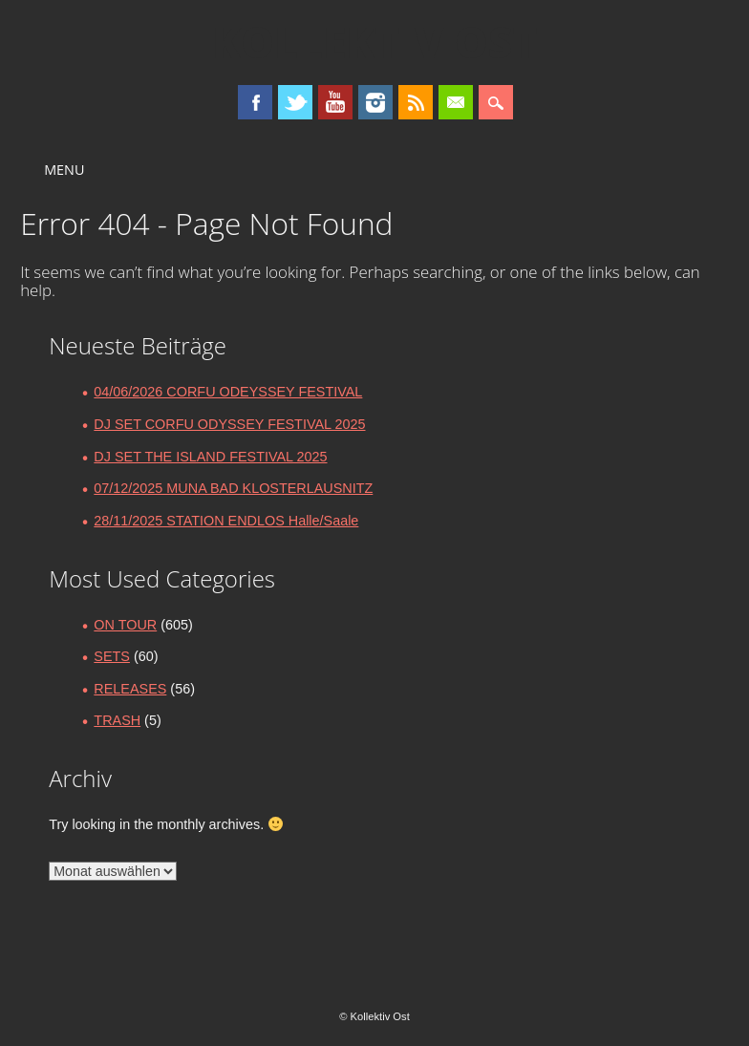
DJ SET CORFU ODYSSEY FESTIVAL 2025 (229, 424)
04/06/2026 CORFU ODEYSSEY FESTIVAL (228, 391)
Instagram (375, 102)
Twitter (295, 102)
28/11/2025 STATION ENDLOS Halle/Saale (226, 520)
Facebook (255, 102)
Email (456, 102)
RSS (415, 102)
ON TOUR (125, 624)
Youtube (335, 102)
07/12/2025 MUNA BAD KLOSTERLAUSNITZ (233, 488)
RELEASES (130, 688)
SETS (112, 656)
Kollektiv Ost (375, 42)
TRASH (117, 720)
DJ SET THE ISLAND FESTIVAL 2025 (210, 456)
